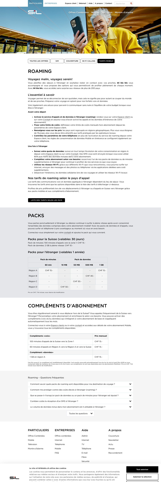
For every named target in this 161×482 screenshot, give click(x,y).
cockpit (67, 232)
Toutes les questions (78, 413)
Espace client (124, 117)
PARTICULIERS (38, 430)
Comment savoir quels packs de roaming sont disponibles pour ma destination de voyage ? (72, 384)
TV (83, 444)
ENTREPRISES (65, 430)
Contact (108, 3)
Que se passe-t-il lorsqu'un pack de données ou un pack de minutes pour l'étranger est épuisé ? (74, 395)
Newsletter (113, 440)
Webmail (82, 3)
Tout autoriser (142, 453)
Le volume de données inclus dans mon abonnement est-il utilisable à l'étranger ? (67, 407)
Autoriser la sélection (142, 460)
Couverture (72, 61)
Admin (85, 436)
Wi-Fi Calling (88, 61)
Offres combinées (63, 436)
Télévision (106, 12)
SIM (57, 61)
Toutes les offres (39, 61)
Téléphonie (60, 444)
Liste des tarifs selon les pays (46, 200)
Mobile (95, 12)
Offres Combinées (79, 12)
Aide (90, 3)
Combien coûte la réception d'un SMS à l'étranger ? (54, 401)
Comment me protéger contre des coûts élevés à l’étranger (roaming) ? (63, 390)
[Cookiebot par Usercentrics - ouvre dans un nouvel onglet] (14, 477)
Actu (110, 444)
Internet (58, 440)
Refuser (142, 467)
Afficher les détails (126, 478)
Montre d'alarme (124, 12)
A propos (99, 3)
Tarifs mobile (106, 61)
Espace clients (57, 325)
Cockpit (46, 119)
